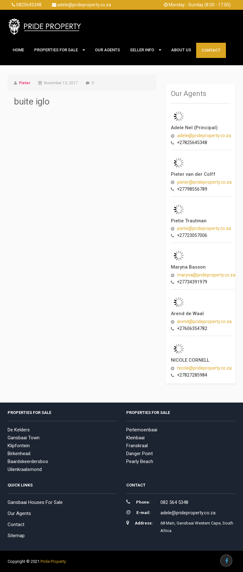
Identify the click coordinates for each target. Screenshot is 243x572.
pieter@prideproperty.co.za (204, 182)
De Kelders (19, 430)
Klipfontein (19, 445)
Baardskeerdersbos (28, 461)
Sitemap (16, 535)
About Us (181, 50)
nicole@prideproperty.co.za (204, 368)
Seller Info (142, 50)
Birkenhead (19, 453)
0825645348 (26, 4)
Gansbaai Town (24, 438)
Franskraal (137, 445)
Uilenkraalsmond (25, 469)
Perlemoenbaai (141, 430)
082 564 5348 (174, 502)
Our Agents (107, 50)
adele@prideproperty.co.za (81, 4)
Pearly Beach (139, 461)
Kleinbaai (135, 438)
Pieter (24, 83)
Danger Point (139, 453)
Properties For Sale (56, 50)
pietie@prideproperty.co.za (204, 228)
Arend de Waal (187, 313)
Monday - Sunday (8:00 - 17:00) (197, 4)
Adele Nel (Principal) (194, 127)
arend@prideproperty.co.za (204, 321)
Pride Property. (53, 561)
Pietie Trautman (189, 221)
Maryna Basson (188, 267)
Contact (211, 50)
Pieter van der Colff (193, 174)
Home (18, 50)
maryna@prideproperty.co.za (206, 274)
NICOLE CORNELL (190, 360)
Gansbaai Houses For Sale (35, 502)
